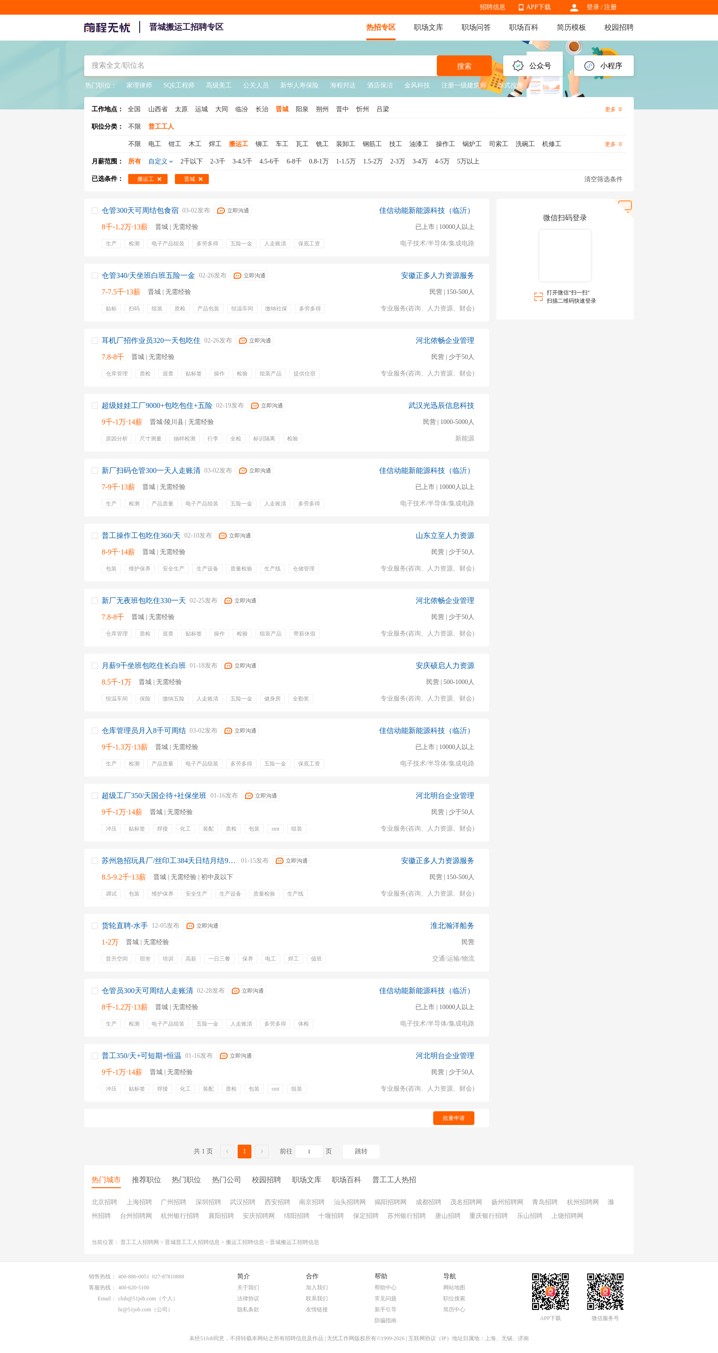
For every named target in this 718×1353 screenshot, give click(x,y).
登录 (593, 7)
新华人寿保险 (299, 85)
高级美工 (219, 85)
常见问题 (386, 1298)
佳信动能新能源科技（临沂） (426, 210)
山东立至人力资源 (445, 535)
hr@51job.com (134, 1309)
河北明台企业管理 (445, 795)
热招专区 (381, 27)
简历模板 (571, 27)
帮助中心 (386, 1287)
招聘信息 (493, 7)
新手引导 (386, 1309)
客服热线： (102, 1287)
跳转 (361, 1151)
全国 (134, 109)
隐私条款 (248, 1309)
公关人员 (256, 85)
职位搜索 (454, 1298)
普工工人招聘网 (139, 1242)
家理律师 (139, 85)
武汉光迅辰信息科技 (441, 405)
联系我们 (317, 1298)
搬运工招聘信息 (245, 1242)
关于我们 (248, 1287)
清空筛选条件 (603, 179)
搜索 (464, 66)
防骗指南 (386, 1320)
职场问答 (476, 27)
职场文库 (428, 27)
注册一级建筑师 (463, 85)
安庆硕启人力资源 (445, 665)
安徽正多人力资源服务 (437, 275)
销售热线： (102, 1276)
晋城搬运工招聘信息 (294, 1242)
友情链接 (317, 1309)
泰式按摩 (510, 85)
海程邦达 (343, 85)
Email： (107, 1298)
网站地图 (454, 1287)
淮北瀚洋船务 (452, 925)
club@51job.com (137, 1298)
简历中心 (454, 1309)
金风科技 (417, 85)
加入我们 (317, 1287)
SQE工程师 (179, 85)
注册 (610, 7)
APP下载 (538, 7)
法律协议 (248, 1298)
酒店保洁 (380, 85)
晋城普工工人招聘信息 (192, 1242)
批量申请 (454, 1118)
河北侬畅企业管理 (445, 340)
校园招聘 (619, 27)
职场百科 (523, 27)
